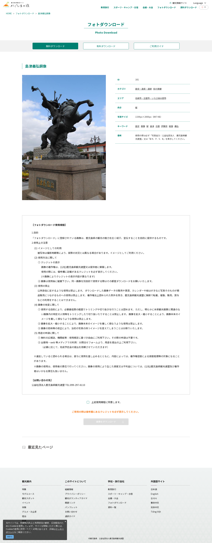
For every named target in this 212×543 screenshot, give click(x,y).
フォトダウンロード (25, 13)
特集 (24, 489)
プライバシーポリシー (75, 493)
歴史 (137, 126)
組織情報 (69, 489)
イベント (26, 502)
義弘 (176, 126)
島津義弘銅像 (44, 13)
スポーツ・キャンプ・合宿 (120, 493)
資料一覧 (112, 507)
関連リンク (70, 502)
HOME (9, 13)
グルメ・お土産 (29, 511)
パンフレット (71, 507)
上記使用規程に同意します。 (106, 402)
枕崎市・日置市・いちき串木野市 (150, 98)
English (154, 493)
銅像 (143, 126)
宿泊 (24, 516)
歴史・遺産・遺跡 (143, 88)
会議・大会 (113, 498)
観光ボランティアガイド (76, 498)
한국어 (154, 498)
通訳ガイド (70, 516)
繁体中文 (155, 502)
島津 (152, 126)
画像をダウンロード (106, 421)
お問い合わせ (71, 511)
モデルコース (28, 493)
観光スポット (28, 498)
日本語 (154, 489)
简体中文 (155, 507)
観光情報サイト (178, 2)
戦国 (171, 126)
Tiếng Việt (156, 511)
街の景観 (157, 88)
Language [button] (199, 3)
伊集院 (164, 126)
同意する (10, 537)
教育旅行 (112, 489)
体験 (24, 507)
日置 (158, 126)
